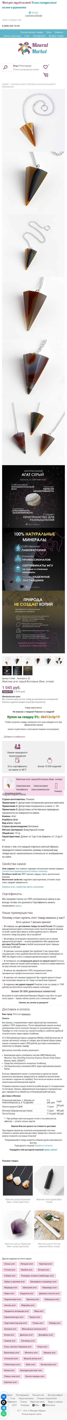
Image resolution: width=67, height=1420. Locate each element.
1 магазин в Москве (33, 16)
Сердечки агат (27, 1293)
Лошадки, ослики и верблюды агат (37, 1276)
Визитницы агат (11, 1353)
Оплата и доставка (12, 36)
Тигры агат (42, 1347)
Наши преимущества (40, 789)
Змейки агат (26, 1270)
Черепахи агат (45, 1264)
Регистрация (25, 66)
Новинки (59, 32)
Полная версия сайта (31, 1414)
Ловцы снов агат (12, 1376)
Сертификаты (39, 36)
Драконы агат (26, 1335)
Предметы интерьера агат (16, 1311)
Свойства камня (41, 786)
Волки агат (9, 1370)
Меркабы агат (28, 1305)
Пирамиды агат (49, 1287)
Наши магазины (26, 1398)
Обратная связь (37, 1402)
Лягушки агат (27, 1264)
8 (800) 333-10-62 (11, 26)
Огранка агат (10, 1329)
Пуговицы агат (28, 1341)
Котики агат (43, 1270)
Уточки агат (9, 1270)
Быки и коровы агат (35, 1376)
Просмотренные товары (32, 32)
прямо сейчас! (50, 1150)
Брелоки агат (33, 1299)
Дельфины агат (46, 1335)
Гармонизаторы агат (13, 1317)
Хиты (49, 32)
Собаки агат (10, 1276)
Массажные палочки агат (34, 1329)
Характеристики (23, 786)
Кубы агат (30, 1364)
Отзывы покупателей (47, 1398)
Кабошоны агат (52, 1299)
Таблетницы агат (12, 1364)
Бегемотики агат (48, 1364)
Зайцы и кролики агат (14, 1281)
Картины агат (10, 1382)
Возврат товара (56, 36)
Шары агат (9, 1293)
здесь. (18, 905)
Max (35, 1405)
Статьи (23, 1402)
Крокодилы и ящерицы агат (43, 1281)
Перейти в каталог (43, 1146)
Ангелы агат (10, 1305)
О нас (26, 36)
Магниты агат (31, 1353)
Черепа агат (34, 1317)
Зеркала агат (49, 1353)
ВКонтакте (48, 1405)
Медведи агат (10, 1287)
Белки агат (9, 1335)
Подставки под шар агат (15, 1323)
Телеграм (24, 1405)
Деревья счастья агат (49, 1293)
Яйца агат (38, 1311)
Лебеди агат (54, 1323)
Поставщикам (22, 1395)
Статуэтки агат (11, 1358)
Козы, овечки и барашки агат (17, 1347)
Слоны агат (9, 1264)
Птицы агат (38, 1323)
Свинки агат (10, 1341)
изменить (26, 1014)
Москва (35, 12)
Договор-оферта (55, 1395)
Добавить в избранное (14, 737)
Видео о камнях (55, 1402)
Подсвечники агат (12, 1299)
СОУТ (14, 1405)
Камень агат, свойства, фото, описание (22, 887)
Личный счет (38, 1395)
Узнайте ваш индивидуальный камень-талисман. (25, 871)
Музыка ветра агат (33, 1358)
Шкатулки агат (30, 1287)
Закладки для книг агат (31, 1370)
